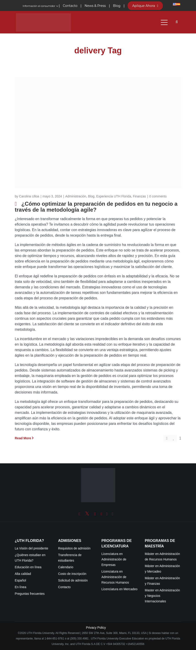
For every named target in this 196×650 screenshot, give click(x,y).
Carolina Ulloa (29, 196)
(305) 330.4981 (79, 638)
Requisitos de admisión (74, 548)
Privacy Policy (96, 627)
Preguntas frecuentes (30, 593)
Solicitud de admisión (73, 580)
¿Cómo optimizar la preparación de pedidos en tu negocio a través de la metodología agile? (96, 207)
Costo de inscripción (72, 574)
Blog (91, 196)
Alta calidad (23, 574)
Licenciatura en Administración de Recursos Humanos (115, 577)
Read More (23, 438)
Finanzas (139, 196)
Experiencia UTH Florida (113, 196)
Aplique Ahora (145, 6)
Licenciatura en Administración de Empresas (114, 559)
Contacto (64, 587)
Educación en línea (28, 567)
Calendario (65, 567)
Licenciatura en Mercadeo (120, 589)
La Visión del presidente (31, 548)
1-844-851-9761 (55, 638)
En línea (20, 587)
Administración (75, 196)
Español (20, 580)
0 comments (157, 196)
